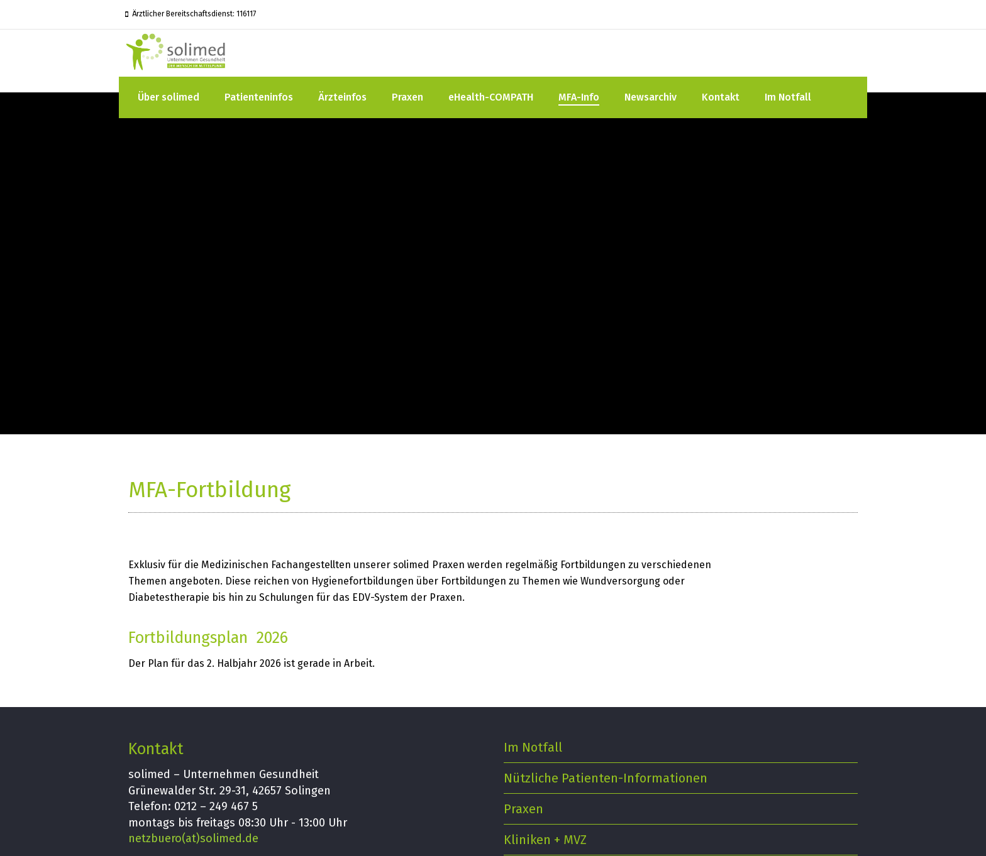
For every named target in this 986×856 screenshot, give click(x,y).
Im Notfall (788, 97)
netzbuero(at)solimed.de (193, 838)
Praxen (407, 97)
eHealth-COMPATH (490, 97)
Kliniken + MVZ (545, 839)
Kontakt (721, 97)
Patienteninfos (258, 97)
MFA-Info (578, 97)
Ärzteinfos (342, 97)
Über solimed (168, 97)
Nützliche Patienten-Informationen (605, 778)
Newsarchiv (650, 97)
